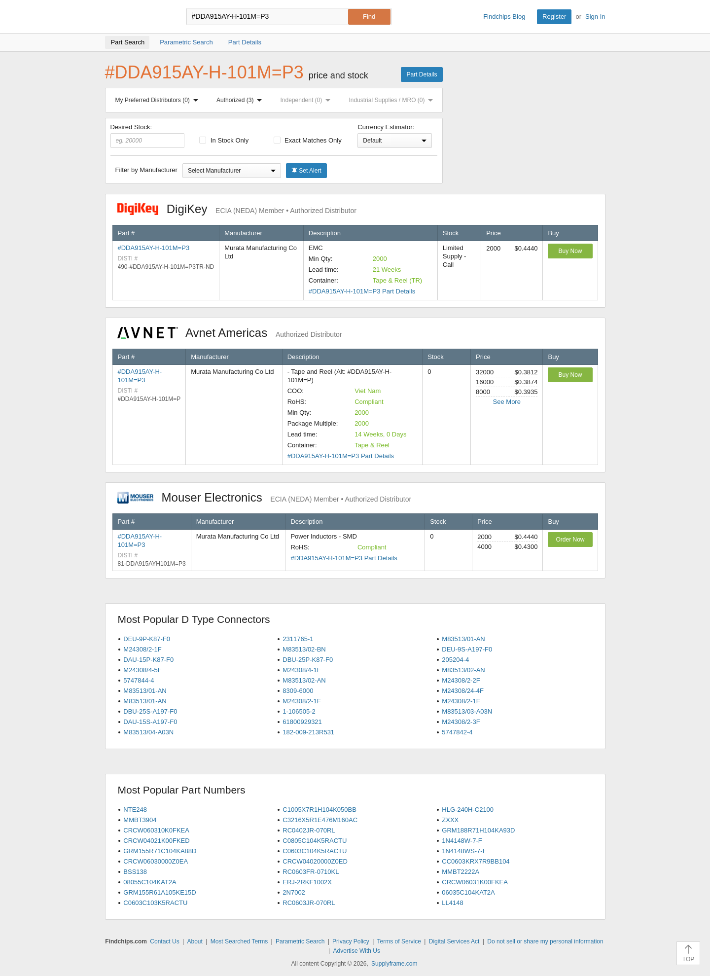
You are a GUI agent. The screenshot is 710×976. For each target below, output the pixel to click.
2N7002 (294, 892)
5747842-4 (457, 732)
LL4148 (452, 902)
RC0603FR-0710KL (311, 871)
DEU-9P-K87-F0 (146, 639)
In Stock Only (223, 140)
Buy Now (570, 251)
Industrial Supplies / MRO (393, 100)
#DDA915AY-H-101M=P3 (154, 248)
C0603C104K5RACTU (315, 851)
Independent (308, 100)
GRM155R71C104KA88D (159, 851)
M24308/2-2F (461, 680)
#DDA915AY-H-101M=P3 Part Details (362, 291)
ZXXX (450, 820)
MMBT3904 (139, 820)
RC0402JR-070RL (309, 830)
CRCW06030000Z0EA (155, 861)
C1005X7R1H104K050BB (319, 809)
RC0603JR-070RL (309, 902)
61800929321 (302, 721)
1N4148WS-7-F (464, 851)
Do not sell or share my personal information (545, 941)
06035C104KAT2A (468, 892)
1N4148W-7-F (462, 840)
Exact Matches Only (308, 140)
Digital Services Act (454, 941)
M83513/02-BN (304, 649)
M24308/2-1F (142, 649)
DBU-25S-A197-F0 (150, 711)
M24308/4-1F (301, 670)
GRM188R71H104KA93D (478, 830)
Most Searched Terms (239, 941)
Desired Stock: (147, 135)
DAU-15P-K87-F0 (148, 659)
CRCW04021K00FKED (156, 840)
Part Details (421, 74)
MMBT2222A (460, 871)
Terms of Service (399, 941)
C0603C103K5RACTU (155, 902)
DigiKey (236, 209)
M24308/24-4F (463, 690)
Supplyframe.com (394, 963)
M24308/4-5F (142, 670)
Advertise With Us (356, 950)
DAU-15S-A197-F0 (150, 721)
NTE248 (135, 809)
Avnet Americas (229, 332)
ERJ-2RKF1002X (307, 882)
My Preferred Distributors (158, 100)
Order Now (570, 539)
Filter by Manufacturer (146, 170)
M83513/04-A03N (148, 732)
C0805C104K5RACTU (315, 840)
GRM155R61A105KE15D (159, 892)
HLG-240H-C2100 (468, 809)
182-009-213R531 (308, 732)
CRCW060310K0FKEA (156, 830)
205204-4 (455, 659)
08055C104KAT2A (149, 882)
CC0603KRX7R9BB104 (475, 861)
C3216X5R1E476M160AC (320, 820)
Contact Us (164, 941)
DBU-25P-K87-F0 (308, 659)
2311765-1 (298, 639)
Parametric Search (300, 941)
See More (507, 401)
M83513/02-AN (463, 670)
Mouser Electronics (264, 497)
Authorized (241, 100)
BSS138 (135, 871)
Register (554, 16)
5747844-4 (138, 680)
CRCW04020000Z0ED (315, 861)
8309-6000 (298, 690)
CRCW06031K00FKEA (475, 882)
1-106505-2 (299, 711)
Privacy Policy (350, 941)
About (194, 941)
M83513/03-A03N (467, 711)
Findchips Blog (504, 16)
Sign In (595, 16)
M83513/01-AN (463, 639)
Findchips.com (137, 16)
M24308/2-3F (461, 721)
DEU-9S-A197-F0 (467, 649)
